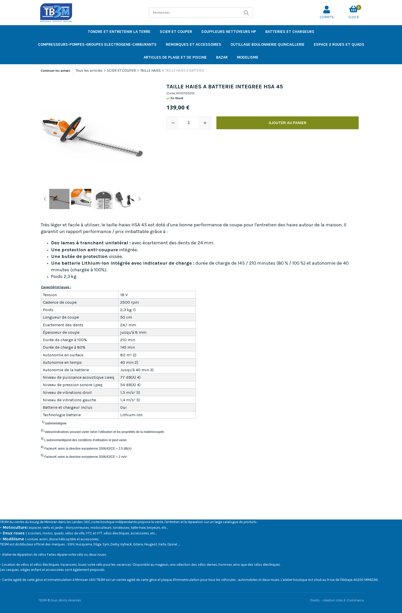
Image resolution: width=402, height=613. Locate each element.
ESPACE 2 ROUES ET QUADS (339, 44)
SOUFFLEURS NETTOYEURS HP (228, 31)
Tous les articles (89, 70)
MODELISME (247, 57)
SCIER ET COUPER (176, 31)
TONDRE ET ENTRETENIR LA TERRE (119, 31)
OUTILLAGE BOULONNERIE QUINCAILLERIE (267, 44)
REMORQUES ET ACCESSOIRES (193, 44)
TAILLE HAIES (150, 70)
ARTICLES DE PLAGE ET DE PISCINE (175, 57)
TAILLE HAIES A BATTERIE (184, 70)
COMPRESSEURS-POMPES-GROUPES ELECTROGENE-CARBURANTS (97, 44)
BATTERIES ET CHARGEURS (289, 31)
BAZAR (222, 57)
